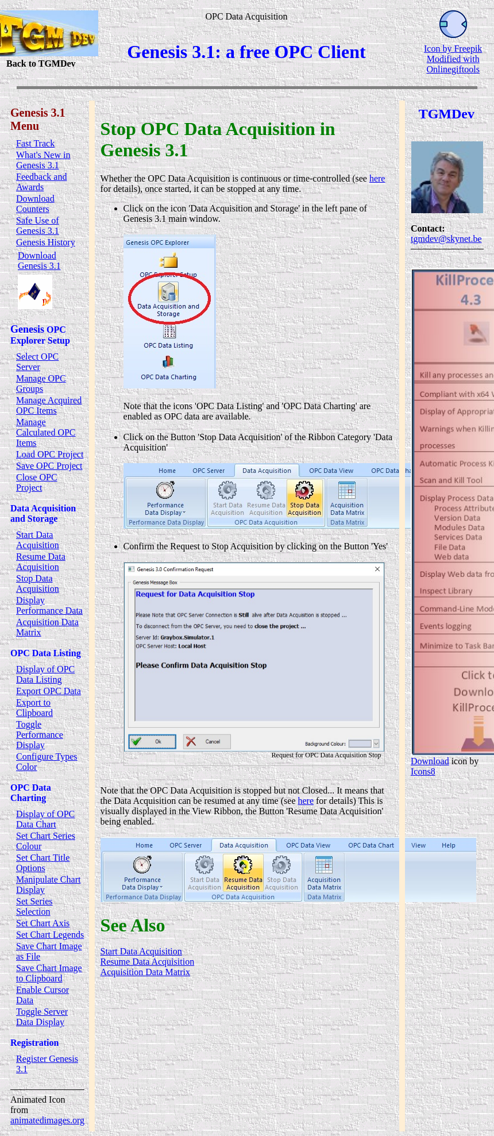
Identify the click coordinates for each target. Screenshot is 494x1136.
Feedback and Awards (41, 182)
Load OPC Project (49, 454)
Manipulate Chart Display (48, 885)
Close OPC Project (36, 482)
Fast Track (35, 143)
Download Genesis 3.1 (39, 261)
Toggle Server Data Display (42, 1017)
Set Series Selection (34, 906)
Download (430, 761)
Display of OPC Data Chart (45, 819)
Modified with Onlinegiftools (452, 64)
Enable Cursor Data (42, 995)
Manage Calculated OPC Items (46, 432)
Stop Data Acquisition (37, 583)
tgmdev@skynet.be (446, 239)
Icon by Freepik (453, 48)
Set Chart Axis (43, 923)
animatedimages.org (47, 1120)
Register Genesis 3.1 (47, 1064)
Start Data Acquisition (37, 540)
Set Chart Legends (50, 934)
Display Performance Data (49, 605)
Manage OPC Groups (41, 383)
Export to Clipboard (34, 708)
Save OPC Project (49, 466)
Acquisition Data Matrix (47, 627)
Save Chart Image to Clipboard (49, 973)
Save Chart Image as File (49, 951)
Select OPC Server (37, 362)
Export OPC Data (48, 691)
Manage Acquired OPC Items (49, 405)
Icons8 (423, 771)
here (377, 178)
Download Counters (35, 204)
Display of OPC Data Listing (45, 674)
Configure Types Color (47, 762)
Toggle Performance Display (39, 734)
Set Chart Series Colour (45, 841)
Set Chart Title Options (43, 863)
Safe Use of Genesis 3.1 (37, 225)
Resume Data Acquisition (40, 562)
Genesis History (45, 242)
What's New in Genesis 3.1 (43, 160)
